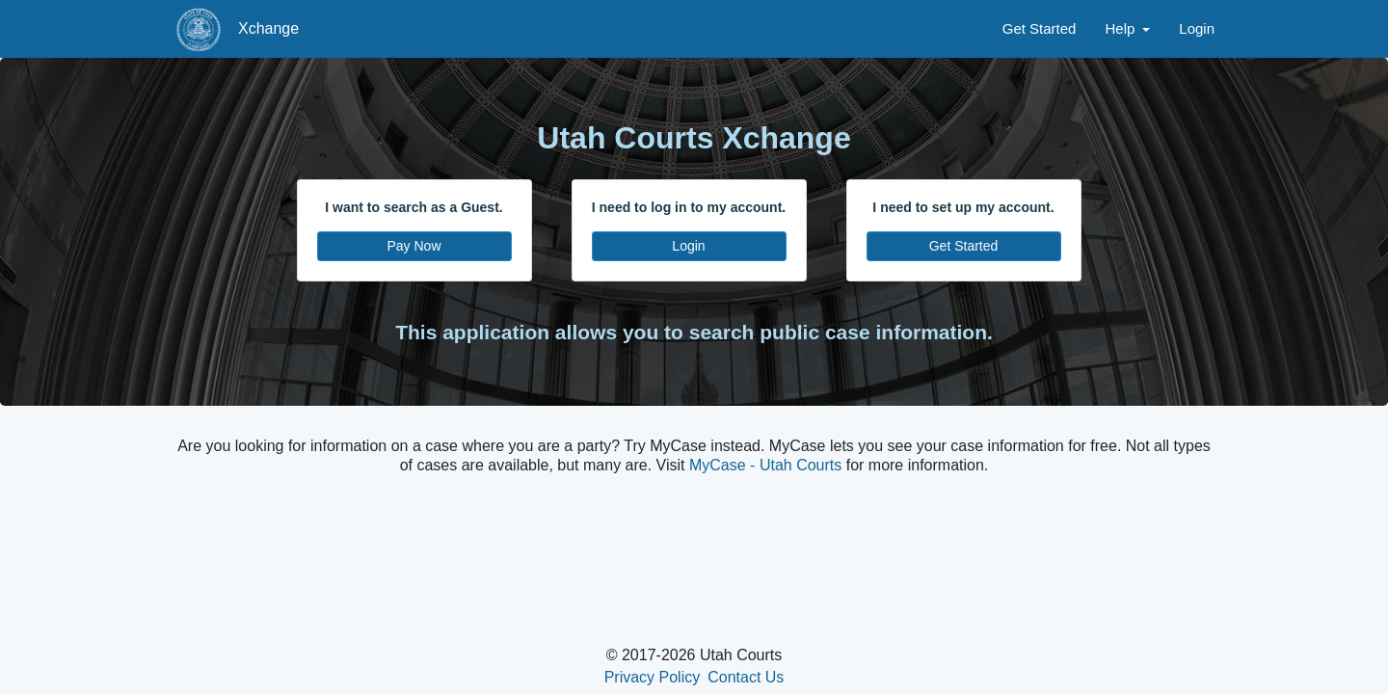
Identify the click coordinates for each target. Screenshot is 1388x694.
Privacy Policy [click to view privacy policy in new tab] (652, 677)
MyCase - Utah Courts (765, 465)
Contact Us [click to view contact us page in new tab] (745, 677)
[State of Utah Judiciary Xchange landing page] (198, 29)
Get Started (1039, 28)
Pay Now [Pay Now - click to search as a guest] (413, 246)
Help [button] (1121, 28)
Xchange (268, 28)
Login (1196, 28)
